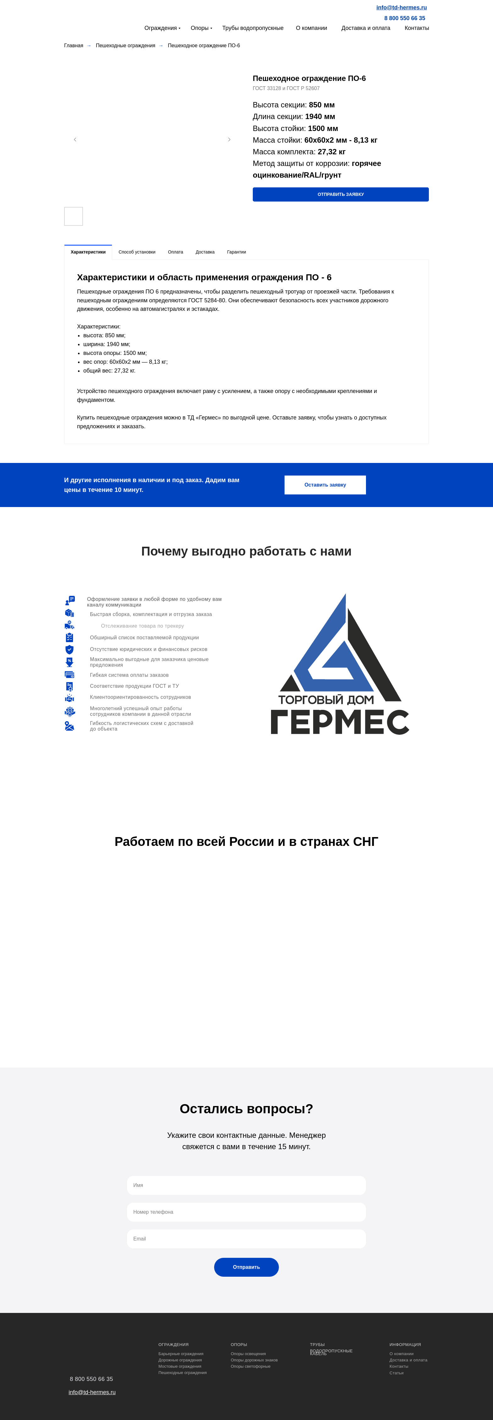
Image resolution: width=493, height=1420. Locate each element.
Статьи (397, 1373)
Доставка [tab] (205, 251)
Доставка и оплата (365, 28)
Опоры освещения (248, 1353)
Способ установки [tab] (137, 251)
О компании (311, 28)
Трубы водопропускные (253, 28)
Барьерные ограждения (180, 1353)
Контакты (417, 28)
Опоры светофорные (251, 1366)
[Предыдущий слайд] (75, 139)
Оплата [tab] (175, 251)
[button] (341, 194)
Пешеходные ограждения (125, 45)
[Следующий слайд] (229, 139)
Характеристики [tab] (88, 251)
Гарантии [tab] (236, 251)
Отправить (246, 1267)
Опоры (200, 28)
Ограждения (161, 28)
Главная (73, 45)
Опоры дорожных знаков (254, 1360)
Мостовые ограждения (179, 1366)
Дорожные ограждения (180, 1360)
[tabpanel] (246, 351)
